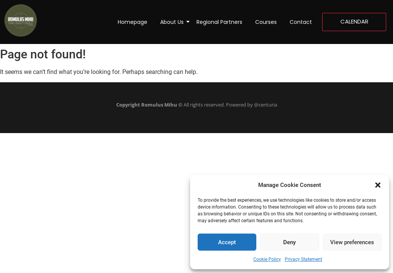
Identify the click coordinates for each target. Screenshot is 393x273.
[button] (378, 185)
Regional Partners (219, 22)
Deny (289, 242)
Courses (266, 22)
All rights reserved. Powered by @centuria (196, 104)
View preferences (352, 242)
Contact (301, 22)
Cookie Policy (267, 259)
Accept (227, 242)
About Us (173, 22)
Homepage (132, 22)
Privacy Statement (303, 259)
